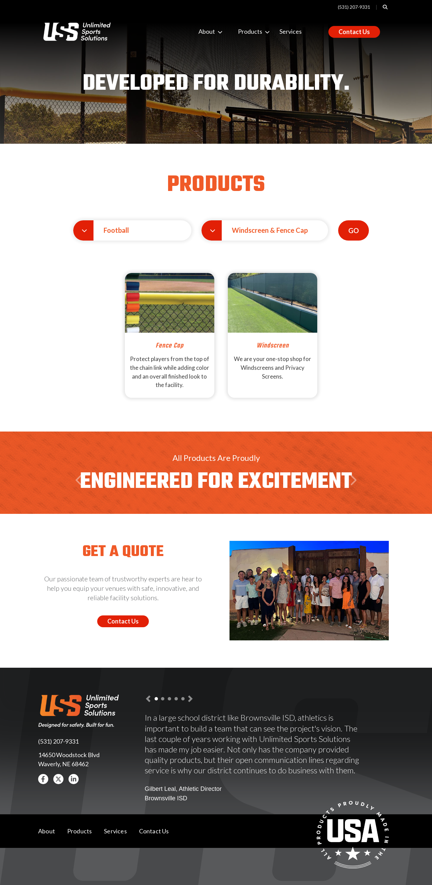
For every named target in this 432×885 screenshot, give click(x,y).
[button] (132, 230)
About (203, 31)
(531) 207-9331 (354, 7)
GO (353, 230)
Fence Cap (170, 345)
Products (243, 31)
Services (290, 31)
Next (353, 493)
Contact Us (354, 31)
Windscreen (272, 345)
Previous (80, 493)
